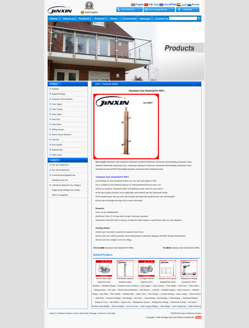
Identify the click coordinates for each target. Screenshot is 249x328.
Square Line (126, 302)
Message (92, 313)
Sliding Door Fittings (160, 302)
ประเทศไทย (170, 4)
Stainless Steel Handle (100, 306)
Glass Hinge (165, 306)
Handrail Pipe (57, 150)
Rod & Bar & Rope (178, 302)
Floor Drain (56, 124)
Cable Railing (174, 298)
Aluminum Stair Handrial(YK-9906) (119, 248)
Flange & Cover (101, 302)
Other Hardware (194, 306)
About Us (53, 313)
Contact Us (102, 313)
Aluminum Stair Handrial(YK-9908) (185, 248)
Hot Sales (112, 290)
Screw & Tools (132, 306)
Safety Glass (57, 155)
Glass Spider (57, 114)
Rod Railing (162, 298)
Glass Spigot (57, 104)
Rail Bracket (145, 290)
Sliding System (58, 129)
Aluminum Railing (189, 298)
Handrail (55, 89)
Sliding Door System (141, 302)
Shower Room (195, 294)
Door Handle (57, 145)
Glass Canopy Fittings (149, 306)
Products (61, 313)
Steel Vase (56, 119)
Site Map (111, 313)
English (139, 4)
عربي (184, 4)
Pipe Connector (184, 290)
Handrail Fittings (58, 94)
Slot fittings (127, 298)
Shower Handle (118, 306)
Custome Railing (167, 294)
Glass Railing (149, 298)
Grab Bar (55, 139)
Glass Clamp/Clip (179, 306)
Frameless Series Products (62, 99)
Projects (69, 313)
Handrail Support (168, 290)
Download (187, 9)
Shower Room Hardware (61, 134)
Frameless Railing (113, 298)
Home (97, 84)
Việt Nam (153, 4)
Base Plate (104, 294)
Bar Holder (114, 302)
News (76, 313)
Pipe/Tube (100, 298)
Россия (195, 4)
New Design (153, 294)
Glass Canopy (57, 109)
